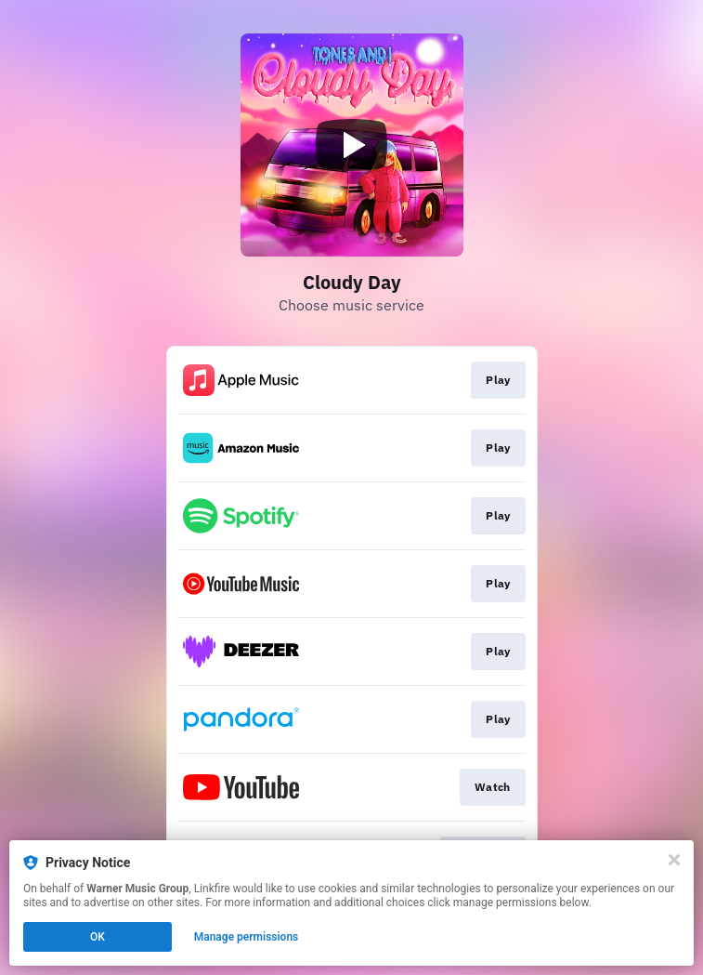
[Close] (674, 860)
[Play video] (351, 145)
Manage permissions (246, 936)
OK (97, 936)
